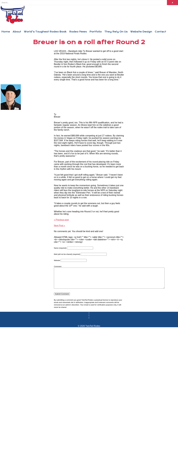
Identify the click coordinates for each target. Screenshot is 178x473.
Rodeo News (78, 31)
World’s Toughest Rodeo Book (45, 31)
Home (5, 31)
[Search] (83, 2)
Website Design (141, 31)
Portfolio (95, 31)
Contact (160, 31)
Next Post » (59, 225)
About (17, 31)
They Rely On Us (116, 31)
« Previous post (61, 220)
